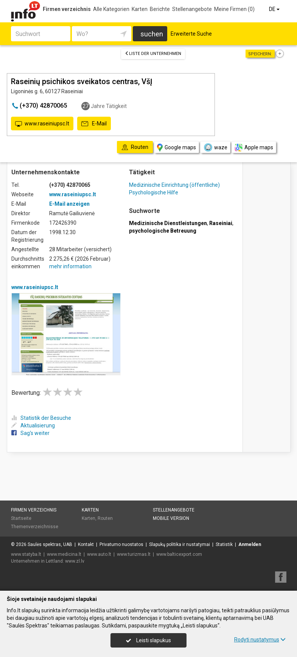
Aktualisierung (33, 425)
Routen (105, 518)
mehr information (70, 266)
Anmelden (249, 544)
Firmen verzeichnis (67, 9)
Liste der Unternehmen (153, 53)
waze (215, 147)
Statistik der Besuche (41, 418)
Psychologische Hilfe (153, 192)
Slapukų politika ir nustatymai (179, 544)
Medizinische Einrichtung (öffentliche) (174, 185)
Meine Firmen (234, 9)
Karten (140, 9)
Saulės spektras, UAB (50, 544)
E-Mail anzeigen (69, 204)
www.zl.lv (74, 561)
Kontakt (86, 544)
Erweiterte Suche (191, 34)
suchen (151, 34)
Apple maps (254, 148)
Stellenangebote (192, 9)
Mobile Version (171, 518)
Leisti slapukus (148, 640)
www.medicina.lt (64, 554)
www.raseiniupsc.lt (42, 123)
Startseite (21, 518)
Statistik (224, 544)
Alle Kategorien (111, 9)
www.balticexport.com (179, 554)
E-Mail (94, 123)
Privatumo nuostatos (121, 544)
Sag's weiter (30, 433)
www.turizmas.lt (134, 554)
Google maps (176, 148)
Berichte (160, 9)
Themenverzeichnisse (34, 526)
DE (275, 9)
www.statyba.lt (26, 554)
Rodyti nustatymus (260, 640)
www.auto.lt (99, 554)
